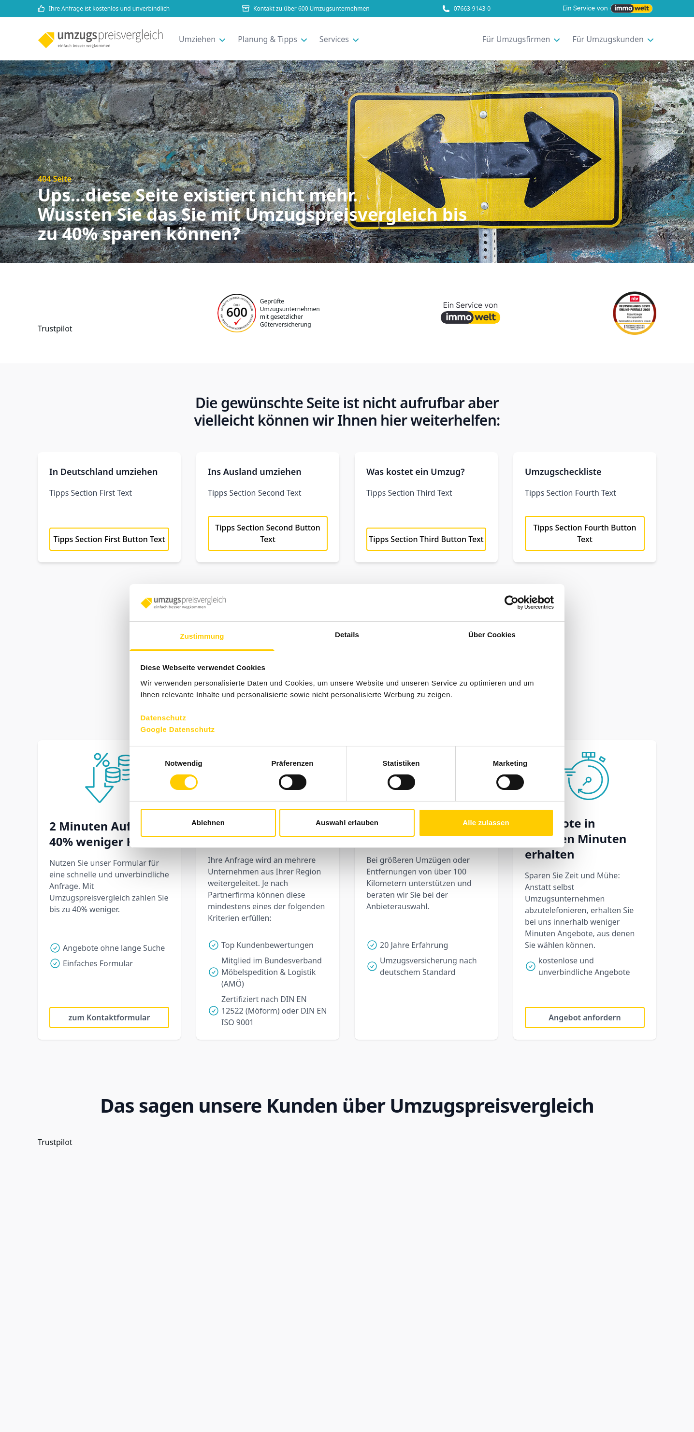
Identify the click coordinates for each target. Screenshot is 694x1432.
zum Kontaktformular (109, 1017)
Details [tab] (347, 634)
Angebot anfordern (585, 1017)
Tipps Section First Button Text (109, 539)
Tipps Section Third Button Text (426, 539)
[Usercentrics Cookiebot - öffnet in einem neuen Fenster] (511, 602)
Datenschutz (164, 718)
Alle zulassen (486, 822)
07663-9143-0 (466, 9)
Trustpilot (55, 328)
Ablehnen (208, 822)
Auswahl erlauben (347, 822)
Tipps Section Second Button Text (267, 533)
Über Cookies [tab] (492, 634)
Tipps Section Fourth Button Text (584, 533)
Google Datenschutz (178, 729)
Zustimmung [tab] (202, 636)
